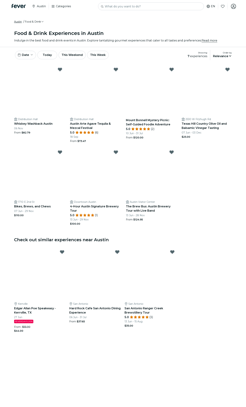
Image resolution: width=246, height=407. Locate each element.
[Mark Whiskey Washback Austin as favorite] (60, 69)
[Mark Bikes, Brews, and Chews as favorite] (60, 152)
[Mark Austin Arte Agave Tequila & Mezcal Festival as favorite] (116, 69)
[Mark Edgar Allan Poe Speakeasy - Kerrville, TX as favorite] (62, 252)
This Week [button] (98, 55)
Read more (209, 40)
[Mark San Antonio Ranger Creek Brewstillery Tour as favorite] (172, 252)
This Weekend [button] (72, 55)
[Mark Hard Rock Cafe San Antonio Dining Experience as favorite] (117, 252)
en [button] (211, 6)
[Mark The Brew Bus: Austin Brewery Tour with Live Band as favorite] (171, 152)
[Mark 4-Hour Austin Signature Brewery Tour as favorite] (116, 152)
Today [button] (47, 55)
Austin (18, 21)
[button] (34, 21)
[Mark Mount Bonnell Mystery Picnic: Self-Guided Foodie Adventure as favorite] (171, 69)
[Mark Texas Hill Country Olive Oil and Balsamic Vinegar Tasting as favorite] (227, 69)
